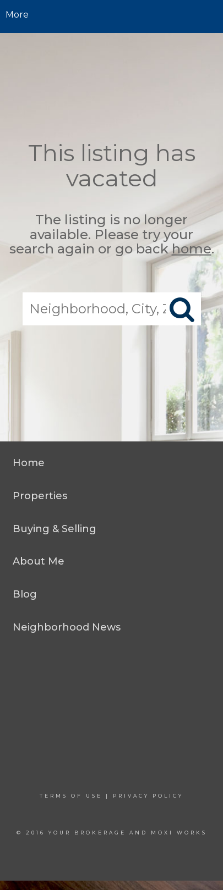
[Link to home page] (111, 15)
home (191, 249)
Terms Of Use (71, 796)
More (17, 14)
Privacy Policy (148, 796)
